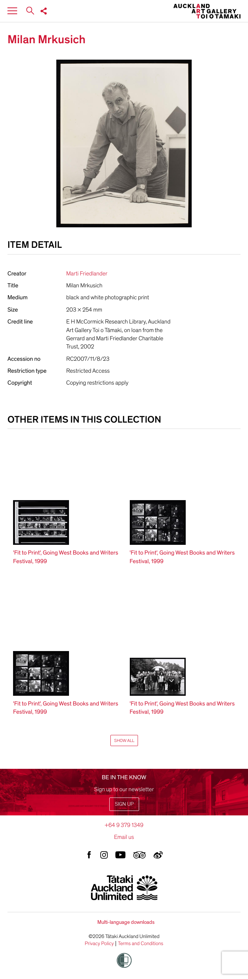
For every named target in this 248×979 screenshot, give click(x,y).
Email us (124, 837)
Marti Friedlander (86, 273)
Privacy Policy (99, 943)
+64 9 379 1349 (123, 825)
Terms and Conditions (140, 943)
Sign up (124, 804)
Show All (124, 740)
